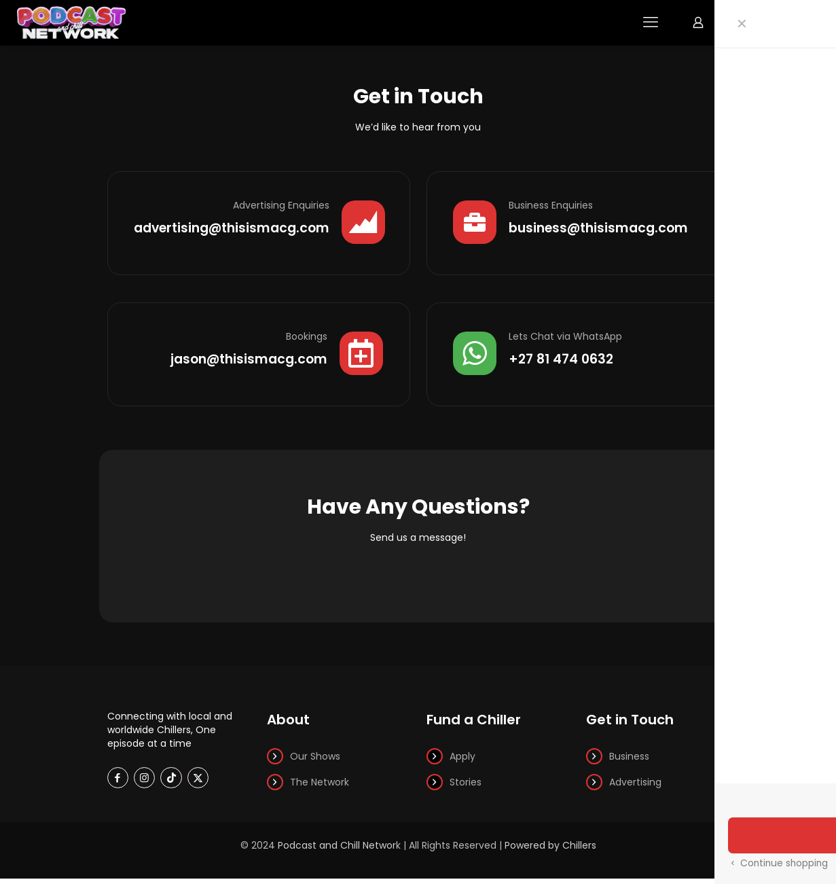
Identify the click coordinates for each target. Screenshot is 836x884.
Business (629, 761)
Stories (465, 787)
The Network (319, 787)
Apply (462, 761)
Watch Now (780, 22)
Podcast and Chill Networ (337, 851)
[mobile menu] (650, 22)
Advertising (635, 787)
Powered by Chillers (550, 851)
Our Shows (315, 761)
